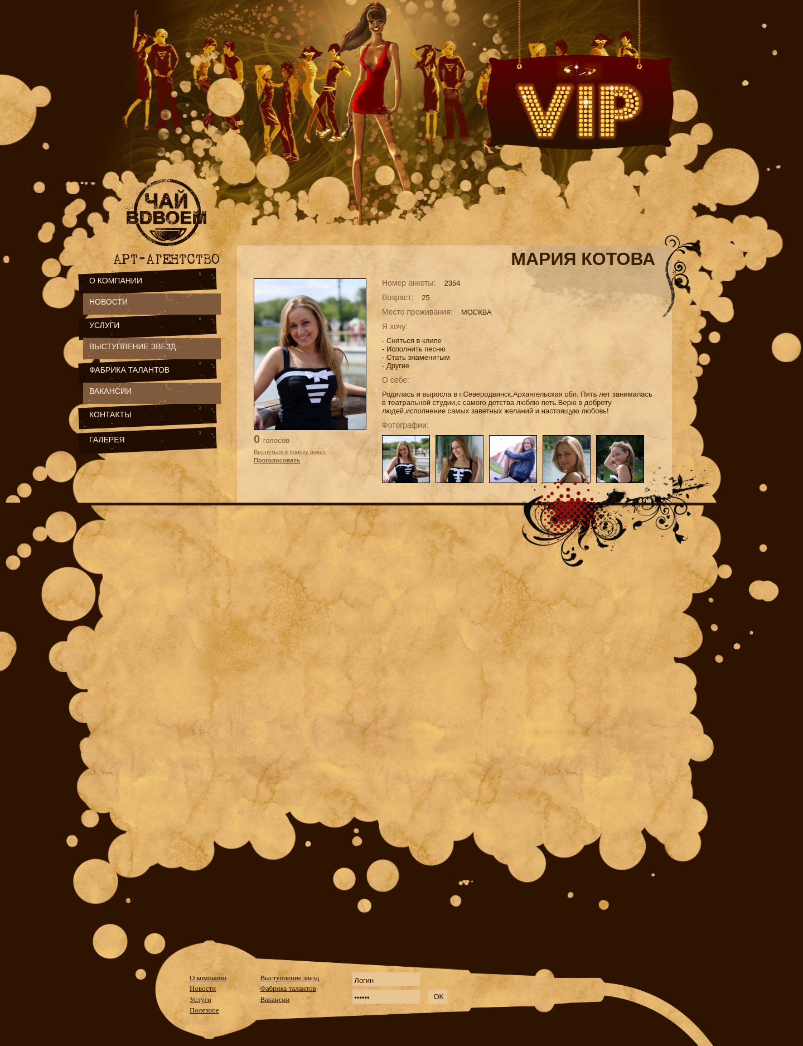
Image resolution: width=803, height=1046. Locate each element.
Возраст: (397, 297)
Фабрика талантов (288, 988)
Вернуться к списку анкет (290, 452)
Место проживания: (417, 311)
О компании (208, 977)
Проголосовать (277, 460)
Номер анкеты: (409, 282)
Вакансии (274, 999)
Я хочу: (395, 326)
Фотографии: (405, 425)
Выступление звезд (289, 977)
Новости (203, 988)
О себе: (395, 379)
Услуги (200, 999)
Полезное (204, 1010)
